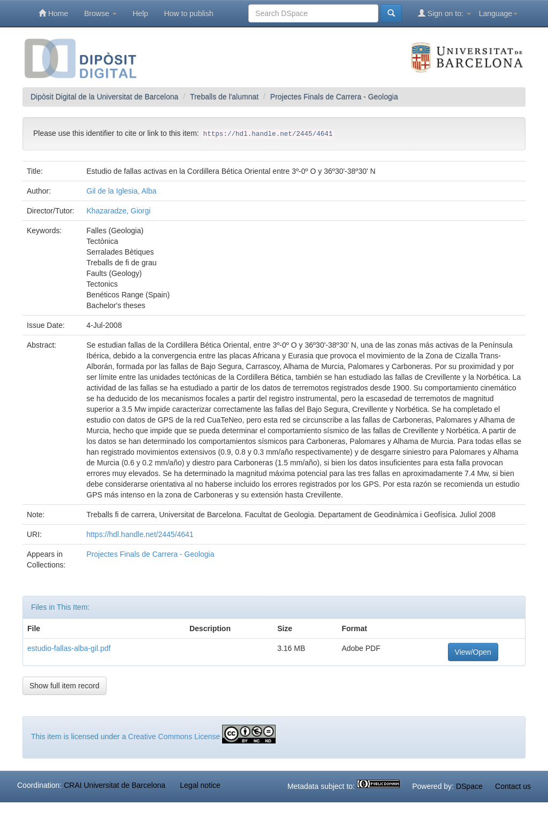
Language (498, 13)
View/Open (473, 652)
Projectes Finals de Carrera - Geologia (334, 97)
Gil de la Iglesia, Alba (122, 191)
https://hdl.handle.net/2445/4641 (140, 534)
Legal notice (200, 785)
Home (53, 13)
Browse (100, 13)
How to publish (189, 13)
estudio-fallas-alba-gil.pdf (69, 648)
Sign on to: (444, 13)
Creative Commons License (174, 736)
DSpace (469, 786)
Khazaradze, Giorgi (119, 210)
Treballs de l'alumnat (224, 97)
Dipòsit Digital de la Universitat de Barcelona (104, 97)
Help (140, 13)
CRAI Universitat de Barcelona (114, 785)
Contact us (513, 786)
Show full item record (64, 685)
